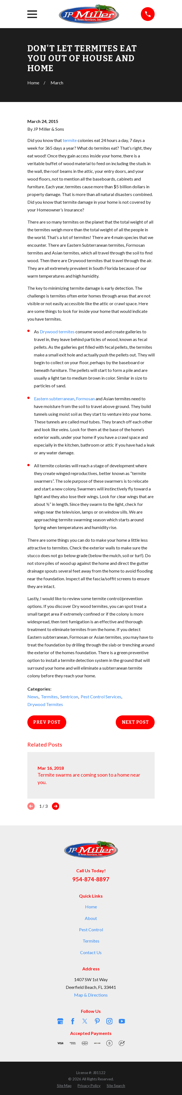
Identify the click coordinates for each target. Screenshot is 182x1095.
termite (70, 140)
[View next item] (55, 806)
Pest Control (91, 929)
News (32, 696)
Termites (49, 696)
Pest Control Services (101, 696)
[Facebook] (73, 1021)
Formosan (85, 398)
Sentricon (69, 696)
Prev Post (46, 722)
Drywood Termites (45, 704)
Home (91, 906)
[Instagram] (109, 1021)
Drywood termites (57, 331)
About (91, 918)
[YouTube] (122, 1021)
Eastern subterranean (54, 398)
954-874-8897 (90, 879)
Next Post (135, 722)
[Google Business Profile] (60, 1021)
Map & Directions (91, 994)
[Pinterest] (97, 1021)
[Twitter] (85, 1021)
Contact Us (91, 952)
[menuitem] (64, 1086)
